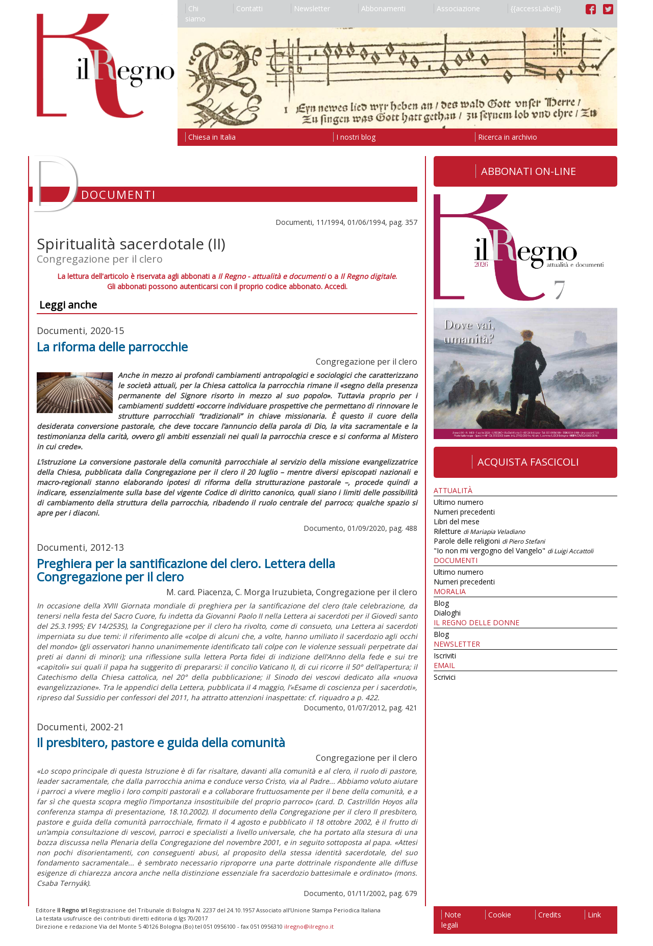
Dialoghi (447, 613)
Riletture (479, 531)
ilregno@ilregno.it (309, 926)
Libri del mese (457, 521)
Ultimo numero (459, 502)
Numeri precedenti (464, 512)
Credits (548, 914)
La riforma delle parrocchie (112, 346)
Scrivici (445, 677)
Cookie (498, 914)
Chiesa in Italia (210, 137)
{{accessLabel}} (534, 8)
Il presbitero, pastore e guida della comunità (161, 742)
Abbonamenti (382, 8)
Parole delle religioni (489, 541)
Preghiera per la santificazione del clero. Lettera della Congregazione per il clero (186, 570)
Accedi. (335, 286)
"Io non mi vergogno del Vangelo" (513, 550)
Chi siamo (195, 13)
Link (593, 914)
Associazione (457, 8)
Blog (441, 603)
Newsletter (310, 8)
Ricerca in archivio (506, 137)
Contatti (248, 8)
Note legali (451, 920)
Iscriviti (445, 655)
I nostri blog (354, 137)
